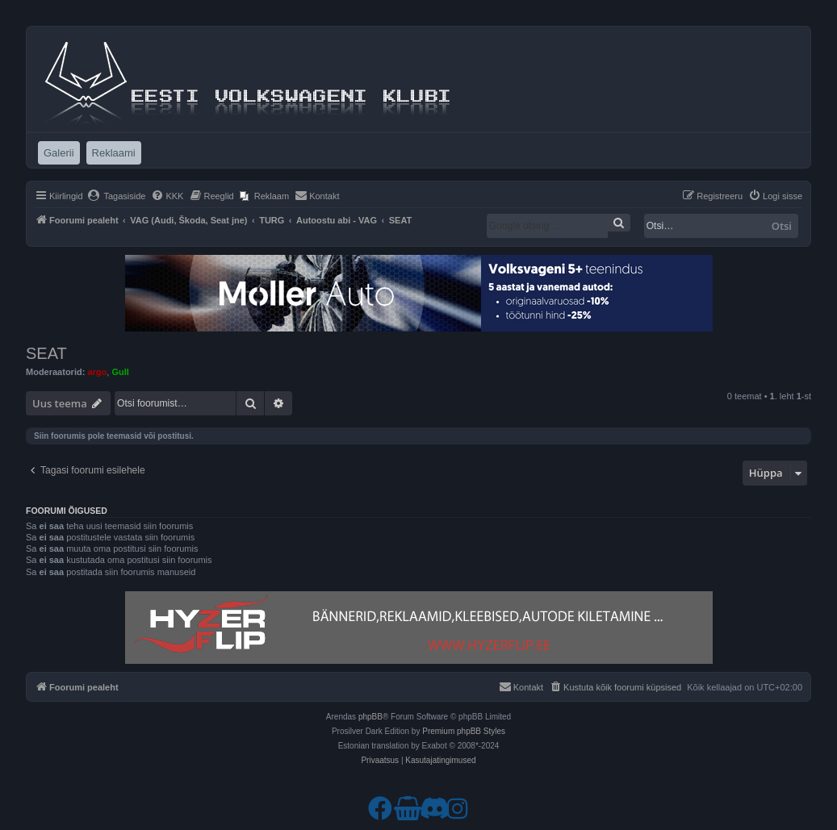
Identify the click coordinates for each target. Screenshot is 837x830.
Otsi (782, 226)
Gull (119, 372)
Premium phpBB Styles (463, 731)
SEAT (46, 353)
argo (97, 372)
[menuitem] (116, 196)
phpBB (370, 716)
